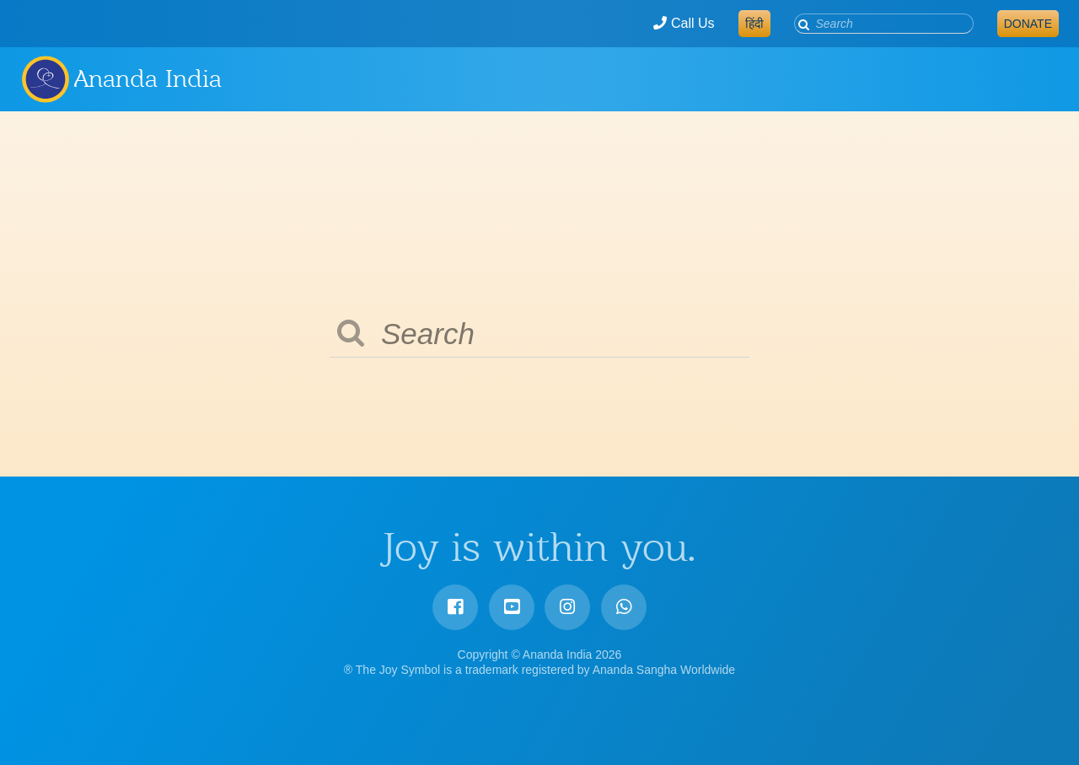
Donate (1028, 23)
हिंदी (754, 23)
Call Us (683, 23)
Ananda (44, 78)
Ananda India (148, 78)
